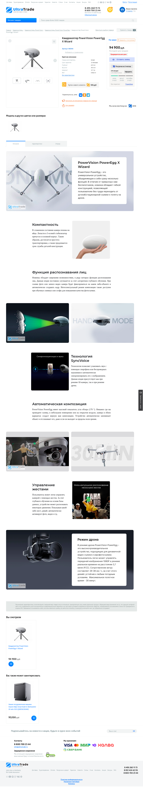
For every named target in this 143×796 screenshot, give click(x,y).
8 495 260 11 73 (92, 8)
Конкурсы (71, 784)
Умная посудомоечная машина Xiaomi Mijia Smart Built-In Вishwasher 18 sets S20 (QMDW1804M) (22, 706)
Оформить (128, 72)
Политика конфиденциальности (71, 780)
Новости (54, 2)
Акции (78, 2)
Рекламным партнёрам (71, 782)
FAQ (89, 2)
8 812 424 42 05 (131, 770)
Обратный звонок (91, 15)
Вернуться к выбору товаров (105, 30)
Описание (16, 144)
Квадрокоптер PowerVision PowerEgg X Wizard (18, 647)
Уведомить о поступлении (126, 40)
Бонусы (84, 2)
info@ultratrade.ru (21, 747)
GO (134, 731)
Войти (125, 2)
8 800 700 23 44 (93, 10)
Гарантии (47, 2)
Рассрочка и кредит (37, 2)
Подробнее (129, 84)
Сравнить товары (128, 30)
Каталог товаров (14, 20)
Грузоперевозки (19, 2)
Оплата (27, 2)
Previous (9, 60)
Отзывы (57, 144)
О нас (66, 2)
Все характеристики (68, 75)
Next (55, 60)
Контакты (72, 2)
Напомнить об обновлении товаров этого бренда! (81, 101)
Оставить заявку (121, 59)
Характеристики (37, 144)
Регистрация (132, 2)
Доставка (9, 2)
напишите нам (87, 608)
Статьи (61, 2)
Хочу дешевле (69, 105)
